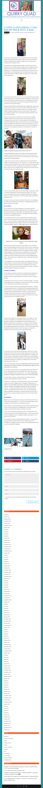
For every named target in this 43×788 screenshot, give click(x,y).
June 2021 (6, 631)
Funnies (5, 745)
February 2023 (7, 591)
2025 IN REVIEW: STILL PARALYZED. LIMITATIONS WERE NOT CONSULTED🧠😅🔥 (21, 776)
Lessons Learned (14, 32)
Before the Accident (8, 738)
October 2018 (7, 699)
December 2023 (7, 570)
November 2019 (7, 672)
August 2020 (7, 653)
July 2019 (6, 680)
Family (5, 740)
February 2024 (7, 565)
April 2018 (6, 712)
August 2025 (7, 527)
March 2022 (6, 612)
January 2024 (7, 568)
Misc (19, 32)
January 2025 (7, 542)
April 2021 (6, 636)
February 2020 (7, 665)
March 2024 (6, 563)
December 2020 (7, 644)
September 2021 (7, 625)
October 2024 (7, 548)
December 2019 (7, 670)
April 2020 (6, 661)
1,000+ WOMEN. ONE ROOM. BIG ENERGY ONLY (14, 770)
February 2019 (7, 691)
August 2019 (7, 678)
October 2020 (7, 648)
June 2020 (6, 657)
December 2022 (7, 595)
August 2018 (7, 704)
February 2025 (7, 540)
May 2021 (6, 634)
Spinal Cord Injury (23, 32)
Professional (7, 753)
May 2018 (6, 710)
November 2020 (7, 646)
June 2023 (6, 582)
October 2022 (7, 597)
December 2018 (7, 695)
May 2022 (6, 608)
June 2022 (6, 606)
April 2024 (6, 561)
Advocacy (6, 736)
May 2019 (6, 685)
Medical (6, 749)
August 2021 (7, 627)
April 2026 (6, 514)
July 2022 (6, 604)
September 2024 (8, 551)
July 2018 (6, 706)
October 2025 (7, 523)
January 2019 (7, 693)
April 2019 (6, 687)
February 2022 (7, 614)
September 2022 (7, 599)
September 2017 (7, 727)
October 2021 (7, 623)
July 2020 (6, 655)
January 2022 (7, 616)
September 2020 (8, 651)
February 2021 (7, 640)
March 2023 (6, 589)
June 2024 (6, 557)
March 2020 (6, 663)
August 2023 (7, 578)
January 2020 (7, 668)
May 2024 (6, 559)
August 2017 (7, 729)
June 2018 (6, 708)
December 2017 (7, 721)
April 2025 (6, 536)
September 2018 (8, 702)
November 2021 (7, 621)
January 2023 (7, 593)
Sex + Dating (7, 755)
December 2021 (7, 619)
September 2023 (7, 576)
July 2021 (6, 629)
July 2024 (6, 555)
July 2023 (6, 580)
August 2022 (7, 602)
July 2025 (6, 529)
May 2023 (6, 585)
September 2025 (7, 525)
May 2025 (6, 534)
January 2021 (7, 642)
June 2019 (6, 682)
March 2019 (6, 689)
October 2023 (7, 574)
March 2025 (6, 538)
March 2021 (6, 638)
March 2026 (6, 516)
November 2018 (7, 697)
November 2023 (7, 572)
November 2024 (7, 546)
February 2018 (7, 716)
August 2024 (7, 553)
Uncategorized (30, 32)
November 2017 (7, 723)
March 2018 (6, 714)
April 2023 (6, 587)
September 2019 (7, 676)
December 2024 (7, 544)
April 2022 (6, 610)
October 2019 (7, 674)
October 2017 (7, 725)
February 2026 (7, 519)
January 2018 (7, 719)
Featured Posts (7, 742)
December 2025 (7, 521)
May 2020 (6, 659)
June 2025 (6, 531)
